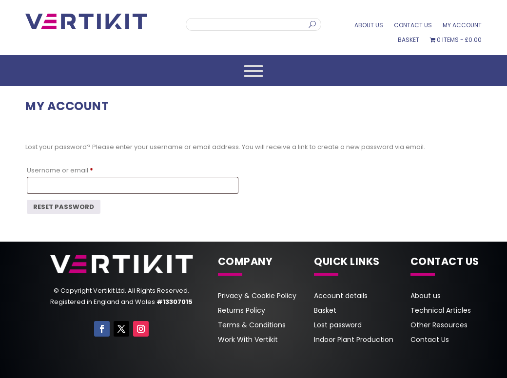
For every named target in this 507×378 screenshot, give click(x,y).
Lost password (338, 325)
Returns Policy (241, 311)
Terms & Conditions (252, 325)
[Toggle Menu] (253, 71)
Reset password (63, 206)
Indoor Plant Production (353, 340)
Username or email (62, 170)
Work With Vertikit (248, 340)
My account (462, 25)
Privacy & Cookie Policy (257, 296)
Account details (341, 296)
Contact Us (413, 25)
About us (368, 25)
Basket (408, 40)
